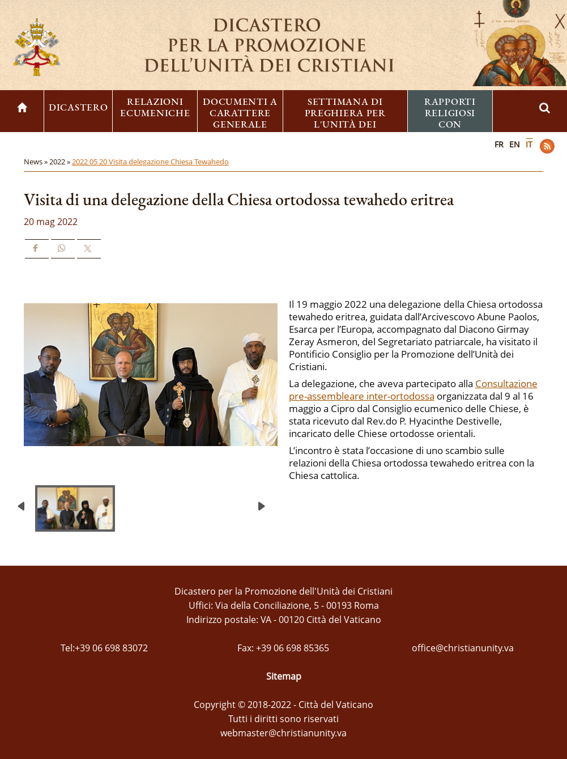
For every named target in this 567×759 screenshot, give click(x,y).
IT (529, 144)
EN (514, 144)
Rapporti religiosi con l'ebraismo (450, 118)
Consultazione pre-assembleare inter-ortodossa (413, 389)
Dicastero (78, 107)
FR (499, 144)
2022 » (60, 161)
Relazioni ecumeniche (155, 107)
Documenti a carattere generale (240, 112)
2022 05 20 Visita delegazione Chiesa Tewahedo (150, 161)
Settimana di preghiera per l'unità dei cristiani (345, 118)
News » (36, 161)
